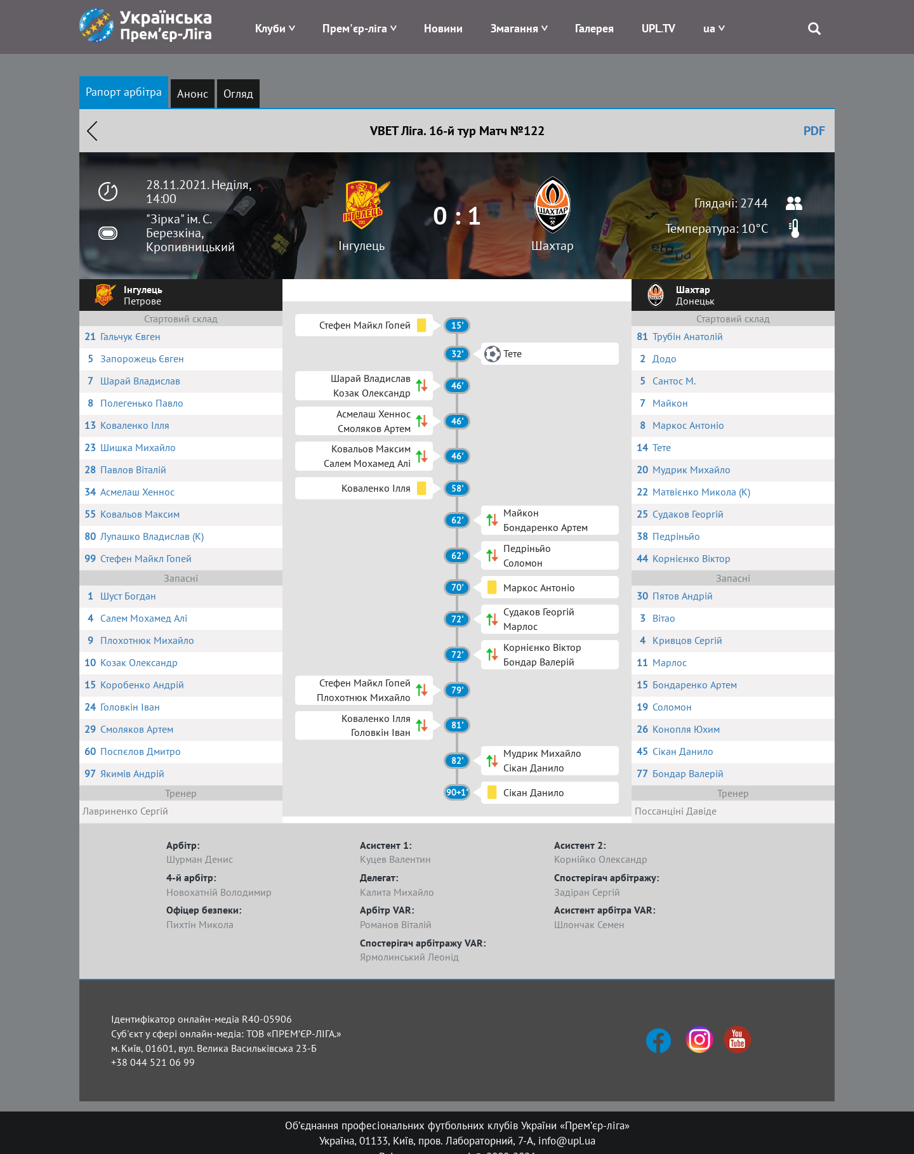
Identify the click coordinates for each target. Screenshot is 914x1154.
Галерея (594, 28)
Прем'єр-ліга (354, 28)
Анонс (192, 93)
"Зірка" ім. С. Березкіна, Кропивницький (190, 233)
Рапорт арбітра (124, 91)
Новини (443, 28)
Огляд (238, 93)
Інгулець (361, 245)
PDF (814, 130)
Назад (92, 131)
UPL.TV (658, 28)
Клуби (270, 28)
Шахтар (552, 245)
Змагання (514, 28)
